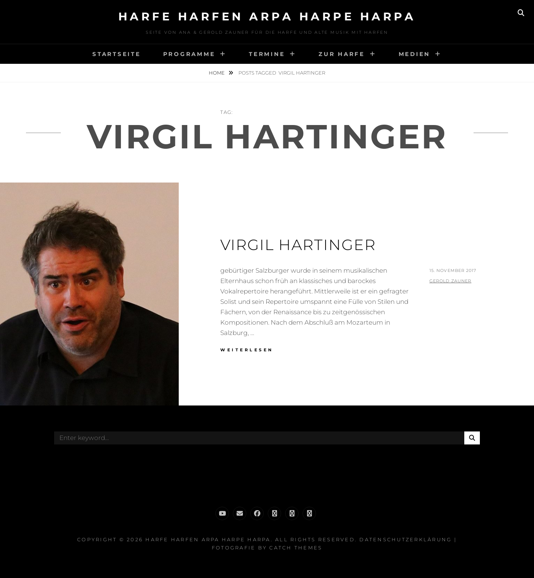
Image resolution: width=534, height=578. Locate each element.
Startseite (116, 54)
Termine (267, 54)
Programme (189, 54)
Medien (415, 54)
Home (217, 73)
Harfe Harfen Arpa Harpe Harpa (267, 16)
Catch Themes (295, 548)
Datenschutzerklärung (405, 539)
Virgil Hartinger (298, 245)
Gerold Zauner (450, 280)
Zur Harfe (342, 54)
